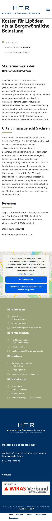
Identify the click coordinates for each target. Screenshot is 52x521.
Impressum (13, 518)
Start (11, 514)
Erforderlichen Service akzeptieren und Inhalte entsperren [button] (26, 288)
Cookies (29, 514)
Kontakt (19, 514)
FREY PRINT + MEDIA (26, 509)
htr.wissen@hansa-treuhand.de (25, 374)
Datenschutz (40, 514)
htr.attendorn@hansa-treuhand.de (26, 327)
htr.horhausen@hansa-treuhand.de (26, 397)
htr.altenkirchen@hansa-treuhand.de (27, 351)
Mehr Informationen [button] (26, 274)
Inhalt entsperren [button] (26, 279)
